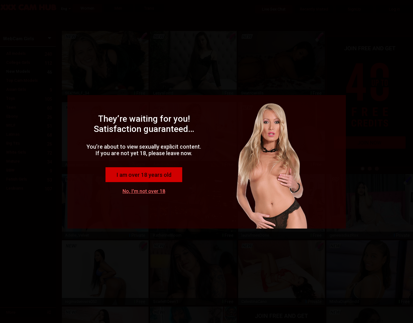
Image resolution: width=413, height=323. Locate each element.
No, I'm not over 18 (144, 191)
